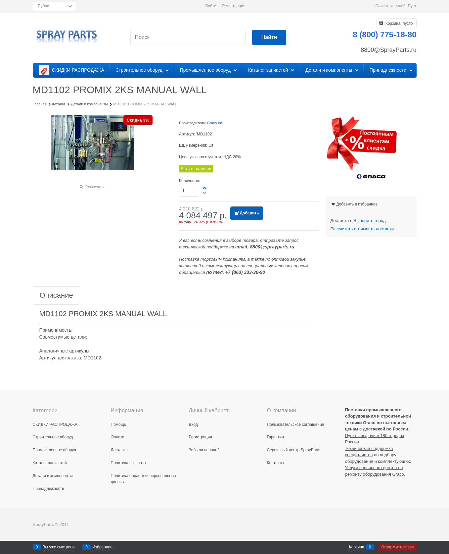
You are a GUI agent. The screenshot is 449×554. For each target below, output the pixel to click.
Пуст (412, 6)
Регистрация (233, 6)
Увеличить (95, 187)
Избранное (102, 547)
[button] (205, 187)
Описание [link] (56, 295)
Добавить (249, 213)
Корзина (356, 547)
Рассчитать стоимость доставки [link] (362, 228)
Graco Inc (215, 123)
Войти (210, 6)
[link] (369, 220)
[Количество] (189, 190)
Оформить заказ (397, 547)
